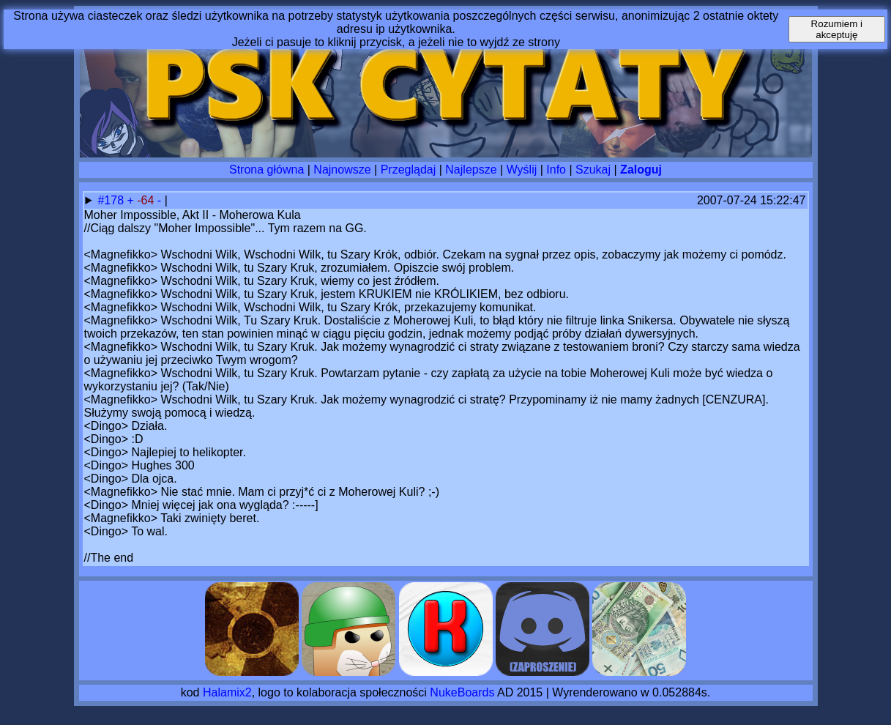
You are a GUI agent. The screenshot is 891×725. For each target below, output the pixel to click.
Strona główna (266, 169)
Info (556, 169)
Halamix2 (227, 692)
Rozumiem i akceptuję (836, 29)
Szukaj (593, 169)
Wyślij (522, 169)
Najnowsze (341, 169)
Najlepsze (470, 169)
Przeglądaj (408, 169)
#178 (112, 200)
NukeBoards (462, 692)
